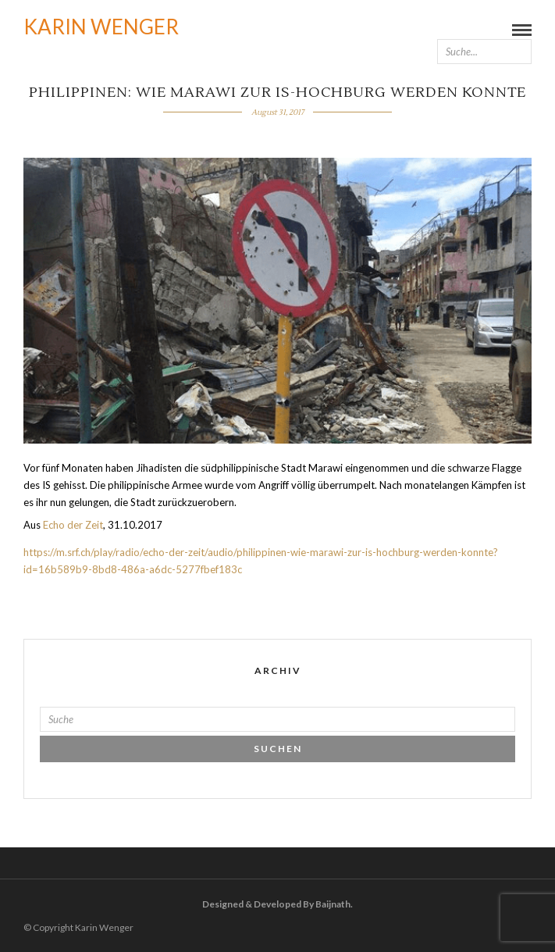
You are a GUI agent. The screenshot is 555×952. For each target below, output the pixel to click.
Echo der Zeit (73, 525)
